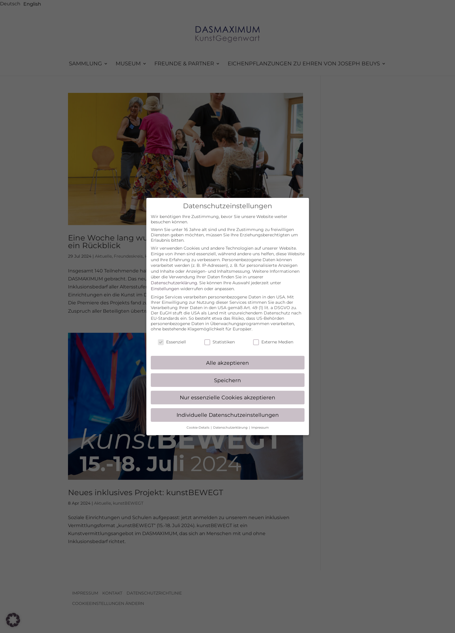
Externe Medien (273, 336)
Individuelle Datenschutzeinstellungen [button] (228, 409)
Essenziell (172, 336)
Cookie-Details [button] (198, 422)
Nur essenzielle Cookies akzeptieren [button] (227, 392)
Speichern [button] (227, 374)
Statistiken (219, 336)
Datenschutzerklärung (174, 277)
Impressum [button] (260, 422)
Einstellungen (165, 282)
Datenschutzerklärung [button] (230, 422)
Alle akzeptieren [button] (227, 357)
